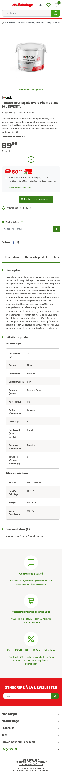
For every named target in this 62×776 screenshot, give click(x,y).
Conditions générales (31, 764)
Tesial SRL (44, 770)
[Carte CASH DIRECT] (31, 638)
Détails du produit (36, 257)
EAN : (26, 113)
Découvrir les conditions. (20, 187)
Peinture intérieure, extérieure (31, 23)
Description (12, 257)
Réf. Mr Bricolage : (9, 113)
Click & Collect (12, 222)
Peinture (11, 23)
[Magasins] (31, 600)
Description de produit (13, 136)
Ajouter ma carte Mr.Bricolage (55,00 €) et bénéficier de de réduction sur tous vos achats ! (32, 181)
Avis (56, 257)
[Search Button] (55, 13)
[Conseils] (31, 562)
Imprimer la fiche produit (31, 89)
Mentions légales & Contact (31, 762)
